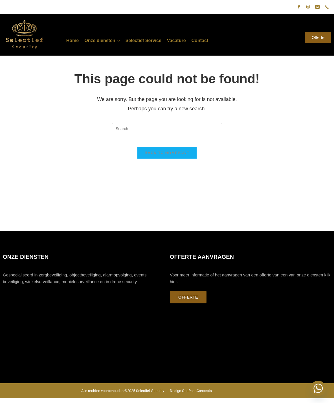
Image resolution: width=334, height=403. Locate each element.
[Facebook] (299, 7)
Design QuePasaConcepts (191, 395)
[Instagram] (308, 7)
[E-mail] (317, 7)
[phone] (327, 7)
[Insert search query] (167, 128)
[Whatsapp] (318, 388)
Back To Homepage (167, 157)
